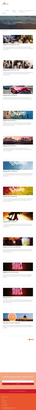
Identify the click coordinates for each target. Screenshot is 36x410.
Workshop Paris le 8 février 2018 (10, 201)
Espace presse (22, 11)
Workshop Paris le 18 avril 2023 (9, 126)
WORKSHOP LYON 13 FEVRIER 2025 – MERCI (11, 50)
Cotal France (5, 4)
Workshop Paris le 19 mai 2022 (9, 151)
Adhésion (14, 11)
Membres (6, 10)
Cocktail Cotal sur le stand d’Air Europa (12, 252)
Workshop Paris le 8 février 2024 (10, 100)
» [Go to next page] (33, 344)
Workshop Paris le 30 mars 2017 (10, 227)
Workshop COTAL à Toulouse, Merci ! (11, 277)
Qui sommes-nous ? (29, 10)
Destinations (13, 10)
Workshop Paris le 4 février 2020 (10, 176)
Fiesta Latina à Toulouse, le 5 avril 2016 (11, 328)
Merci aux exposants (7, 303)
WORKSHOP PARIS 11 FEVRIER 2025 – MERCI (11, 75)
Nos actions (20, 10)
